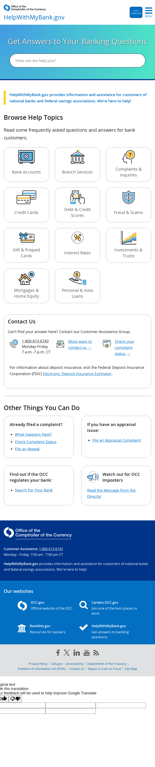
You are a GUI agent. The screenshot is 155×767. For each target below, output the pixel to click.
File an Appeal (27, 448)
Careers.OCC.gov (105, 602)
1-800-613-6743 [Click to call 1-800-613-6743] (35, 341)
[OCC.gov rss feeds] (96, 653)
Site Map (131, 669)
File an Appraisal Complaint (116, 440)
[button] (136, 12)
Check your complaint (124, 347)
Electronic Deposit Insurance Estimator (77, 373)
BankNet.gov (40, 626)
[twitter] (66, 654)
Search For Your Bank (34, 490)
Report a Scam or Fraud (104, 669)
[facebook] (58, 654)
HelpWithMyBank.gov (109, 626)
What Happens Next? (33, 434)
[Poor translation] (15, 699)
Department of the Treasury (106, 664)
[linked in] (77, 653)
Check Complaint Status (36, 441)
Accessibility (74, 664)
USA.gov (56, 664)
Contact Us (76, 669)
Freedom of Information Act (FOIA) (41, 669)
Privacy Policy (38, 664)
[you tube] (87, 654)
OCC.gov (37, 602)
